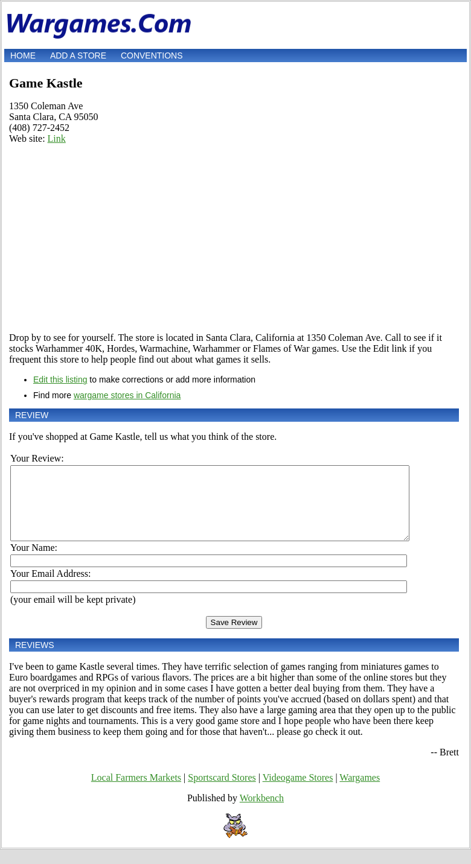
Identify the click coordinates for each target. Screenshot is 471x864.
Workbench (262, 812)
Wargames (359, 792)
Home (23, 55)
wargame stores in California (127, 395)
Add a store (78, 55)
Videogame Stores (298, 792)
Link (57, 138)
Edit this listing (60, 379)
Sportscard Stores (221, 792)
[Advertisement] (234, 238)
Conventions (152, 55)
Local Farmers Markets (136, 792)
